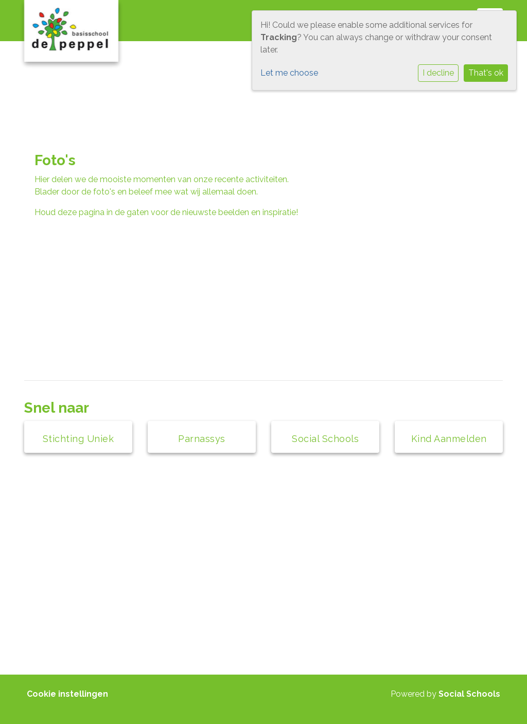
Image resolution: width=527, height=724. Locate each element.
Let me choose (289, 73)
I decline (438, 73)
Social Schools (469, 694)
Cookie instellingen (67, 694)
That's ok (485, 73)
